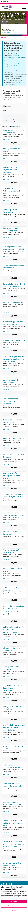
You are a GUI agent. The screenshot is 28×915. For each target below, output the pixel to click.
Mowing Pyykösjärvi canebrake (11, 668)
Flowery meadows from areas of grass (12, 551)
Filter (14, 110)
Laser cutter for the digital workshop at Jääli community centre (13, 608)
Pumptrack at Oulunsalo (13, 302)
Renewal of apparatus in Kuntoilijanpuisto (13, 323)
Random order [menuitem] (16, 126)
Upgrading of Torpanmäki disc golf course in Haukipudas (13, 688)
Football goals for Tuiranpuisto (10, 210)
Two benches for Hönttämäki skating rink (13, 766)
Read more (6, 139)
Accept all (14, 901)
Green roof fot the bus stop (14, 340)
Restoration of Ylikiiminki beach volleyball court (13, 495)
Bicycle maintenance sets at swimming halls (13, 229)
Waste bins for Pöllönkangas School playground (11, 191)
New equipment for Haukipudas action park (12, 803)
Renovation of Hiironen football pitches (12, 421)
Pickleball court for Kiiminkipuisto (10, 588)
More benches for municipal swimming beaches (11, 475)
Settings (14, 910)
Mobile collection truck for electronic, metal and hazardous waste (13, 629)
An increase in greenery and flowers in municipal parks (13, 823)
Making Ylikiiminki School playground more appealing (13, 169)
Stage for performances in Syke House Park (13, 131)
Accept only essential (14, 906)
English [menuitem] (3, 2)
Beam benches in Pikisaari (13, 438)
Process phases (6, 32)
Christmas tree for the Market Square (12, 864)
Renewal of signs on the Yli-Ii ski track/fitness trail (14, 285)
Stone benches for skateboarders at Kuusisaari (10, 401)
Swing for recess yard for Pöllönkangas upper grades (14, 514)
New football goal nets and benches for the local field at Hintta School (14, 359)
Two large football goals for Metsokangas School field (14, 247)
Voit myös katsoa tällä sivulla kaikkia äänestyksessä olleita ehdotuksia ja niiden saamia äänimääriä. (14, 65)
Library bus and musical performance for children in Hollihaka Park (13, 844)
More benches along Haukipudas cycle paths (12, 784)
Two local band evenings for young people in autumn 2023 (13, 380)
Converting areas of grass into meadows (13, 266)
